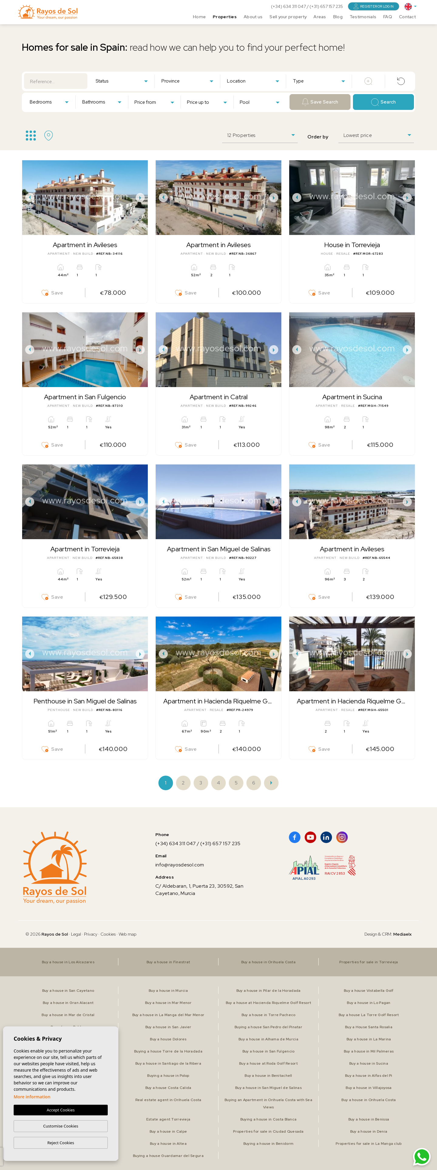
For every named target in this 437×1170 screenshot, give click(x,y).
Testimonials (363, 16)
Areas (319, 16)
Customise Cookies (60, 1126)
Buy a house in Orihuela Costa (268, 962)
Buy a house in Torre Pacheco (269, 1014)
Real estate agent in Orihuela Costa (168, 1099)
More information (32, 1097)
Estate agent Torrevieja (168, 1119)
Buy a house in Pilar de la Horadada (268, 990)
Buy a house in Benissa (368, 1119)
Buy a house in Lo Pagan (368, 1002)
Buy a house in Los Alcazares (68, 962)
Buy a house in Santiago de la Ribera (168, 1063)
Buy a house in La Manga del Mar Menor (168, 1014)
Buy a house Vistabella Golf (369, 990)
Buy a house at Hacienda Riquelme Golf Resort (268, 1002)
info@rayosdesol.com (179, 865)
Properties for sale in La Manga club (368, 1143)
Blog (338, 16)
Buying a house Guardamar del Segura (168, 1155)
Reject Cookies (60, 1142)
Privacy (90, 934)
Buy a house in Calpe (168, 1131)
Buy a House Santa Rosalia (368, 1027)
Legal (76, 934)
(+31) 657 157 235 (326, 6)
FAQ (387, 16)
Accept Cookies (61, 1110)
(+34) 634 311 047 (289, 6)
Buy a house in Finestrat (168, 962)
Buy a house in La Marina (369, 1039)
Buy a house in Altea (168, 1143)
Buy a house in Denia (369, 1131)
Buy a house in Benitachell (268, 1075)
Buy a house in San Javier (168, 1027)
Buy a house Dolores (168, 1039)
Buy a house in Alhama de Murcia (268, 1039)
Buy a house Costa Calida (168, 1087)
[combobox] (121, 80)
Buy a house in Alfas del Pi (368, 1075)
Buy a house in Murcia (168, 990)
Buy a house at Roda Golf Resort (268, 1063)
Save (52, 293)
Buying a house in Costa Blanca (268, 1119)
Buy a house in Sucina (368, 1063)
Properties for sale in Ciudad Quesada (268, 1131)
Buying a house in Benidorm (268, 1143)
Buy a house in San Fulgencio (268, 1051)
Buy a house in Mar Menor (168, 1002)
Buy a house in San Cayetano (68, 990)
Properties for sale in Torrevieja (368, 962)
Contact (407, 16)
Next (142, 197)
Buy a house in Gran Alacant (68, 1002)
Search (383, 102)
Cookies (108, 934)
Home (199, 16)
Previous (28, 197)
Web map (128, 934)
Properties (225, 16)
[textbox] (123, 81)
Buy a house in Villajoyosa (368, 1087)
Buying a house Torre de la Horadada (168, 1051)
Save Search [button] (320, 102)
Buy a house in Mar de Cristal (68, 1014)
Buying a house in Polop (168, 1075)
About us (253, 16)
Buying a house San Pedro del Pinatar (268, 1027)
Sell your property (288, 16)
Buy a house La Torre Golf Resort (369, 1014)
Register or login (374, 6)
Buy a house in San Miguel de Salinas (268, 1087)
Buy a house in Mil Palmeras (369, 1051)
